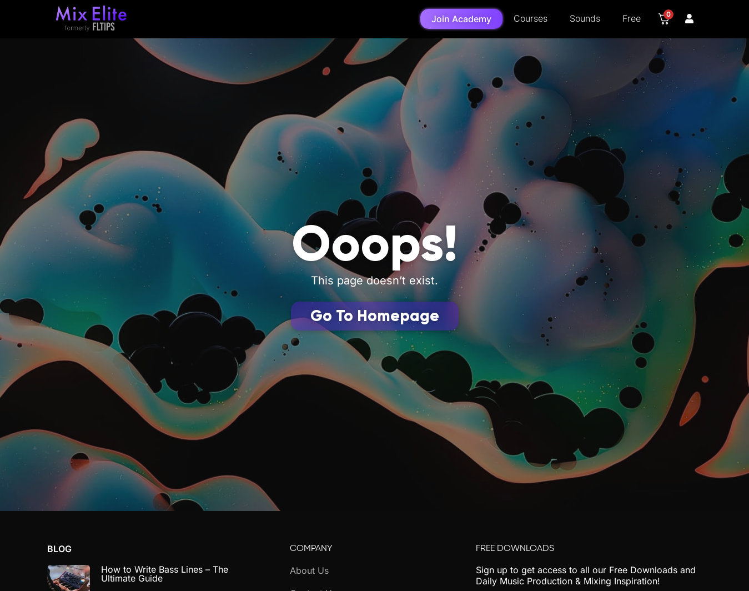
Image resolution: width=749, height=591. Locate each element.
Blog (59, 548)
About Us (309, 570)
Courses (530, 18)
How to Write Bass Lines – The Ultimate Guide (164, 574)
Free (631, 18)
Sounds (585, 18)
